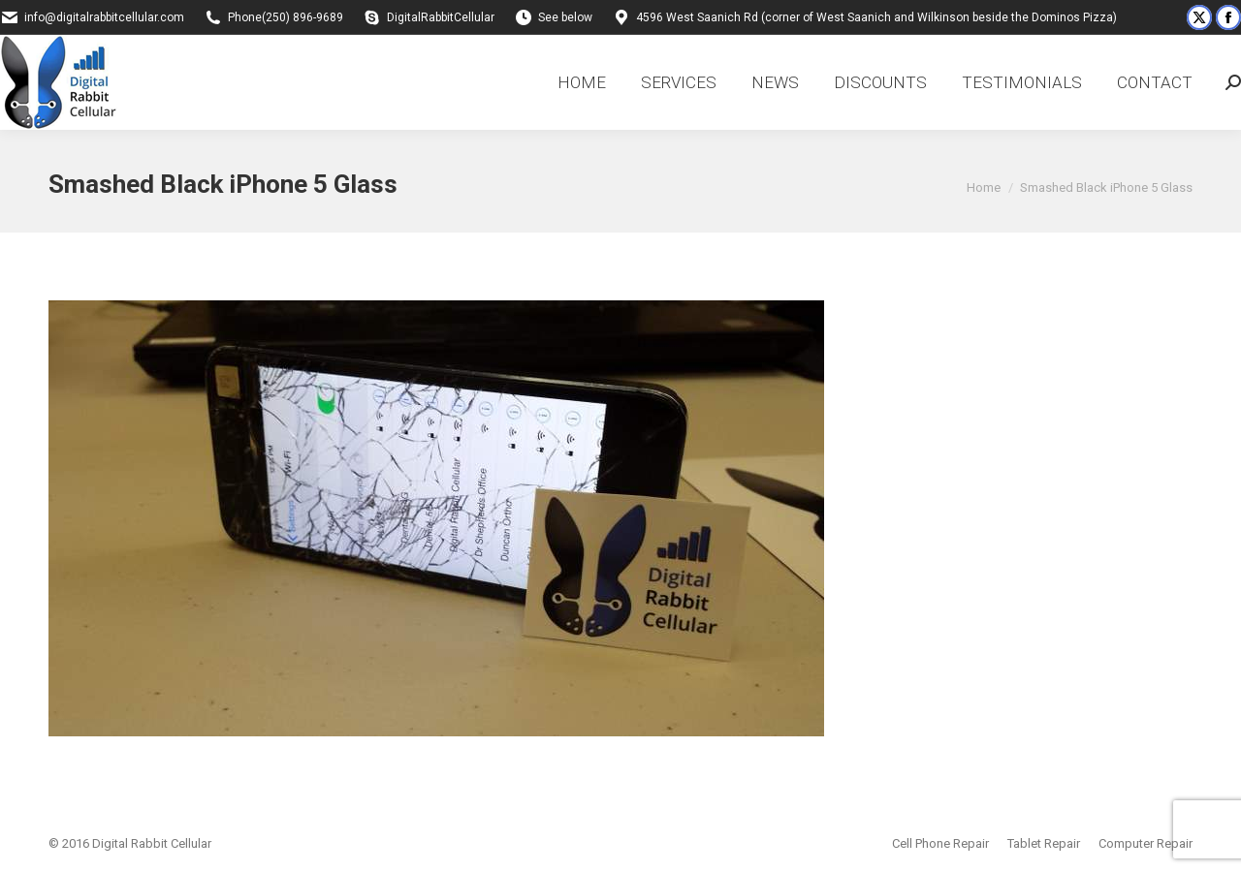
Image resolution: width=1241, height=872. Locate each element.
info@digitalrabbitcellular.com (104, 17)
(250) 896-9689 (302, 17)
